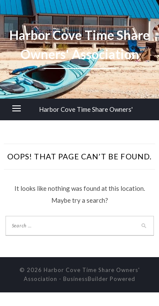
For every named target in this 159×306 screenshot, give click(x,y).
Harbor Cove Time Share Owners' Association (86, 120)
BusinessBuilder (85, 278)
